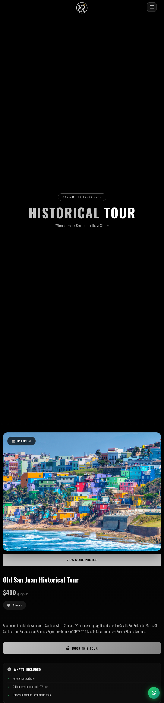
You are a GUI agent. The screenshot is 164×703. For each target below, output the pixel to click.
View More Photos (82, 560)
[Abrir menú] (152, 7)
